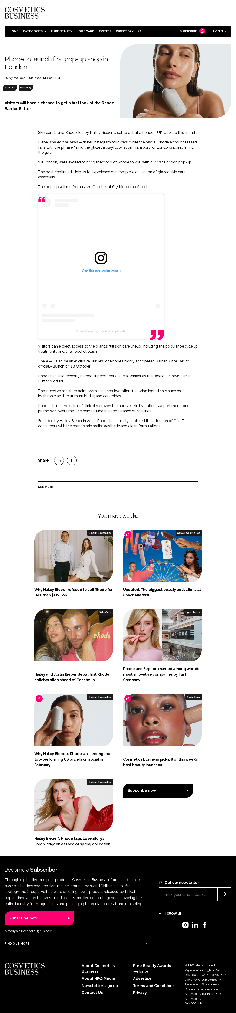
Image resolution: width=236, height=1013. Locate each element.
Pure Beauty (61, 31)
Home (13, 31)
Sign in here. (43, 931)
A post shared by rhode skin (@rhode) (101, 331)
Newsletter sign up (100, 986)
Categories (33, 31)
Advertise (142, 978)
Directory (125, 31)
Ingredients (192, 612)
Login (218, 31)
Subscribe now (142, 790)
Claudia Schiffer (128, 376)
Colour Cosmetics (99, 532)
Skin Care (10, 87)
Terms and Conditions (154, 986)
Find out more (17, 943)
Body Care (193, 697)
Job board (85, 31)
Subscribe (192, 31)
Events (105, 31)
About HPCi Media (98, 978)
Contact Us (92, 992)
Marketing (25, 87)
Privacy (140, 992)
